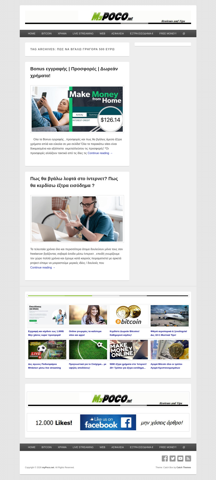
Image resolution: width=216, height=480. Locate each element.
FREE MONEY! (167, 33)
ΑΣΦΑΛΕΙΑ (117, 33)
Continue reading (100, 153)
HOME (31, 33)
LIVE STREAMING (83, 33)
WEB (102, 33)
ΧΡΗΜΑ (62, 33)
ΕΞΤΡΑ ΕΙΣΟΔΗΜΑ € (141, 33)
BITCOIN (47, 33)
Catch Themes (183, 467)
